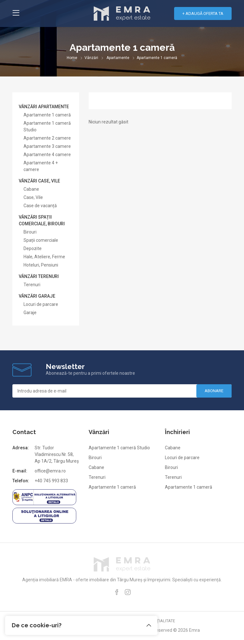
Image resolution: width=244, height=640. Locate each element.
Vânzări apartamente (44, 106)
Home (72, 58)
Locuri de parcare (41, 304)
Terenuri (32, 284)
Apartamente (117, 58)
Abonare (214, 390)
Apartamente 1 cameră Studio (119, 447)
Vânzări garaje (37, 296)
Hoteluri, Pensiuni (41, 264)
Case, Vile (33, 197)
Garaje (30, 312)
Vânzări (91, 58)
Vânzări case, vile (39, 180)
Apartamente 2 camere (47, 138)
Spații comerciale (41, 240)
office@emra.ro (50, 470)
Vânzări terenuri (39, 276)
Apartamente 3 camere (47, 146)
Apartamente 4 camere (47, 154)
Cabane (31, 189)
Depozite (33, 248)
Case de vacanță (40, 205)
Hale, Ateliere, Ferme (44, 256)
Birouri (30, 231)
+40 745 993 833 (51, 480)
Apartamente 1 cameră (47, 114)
